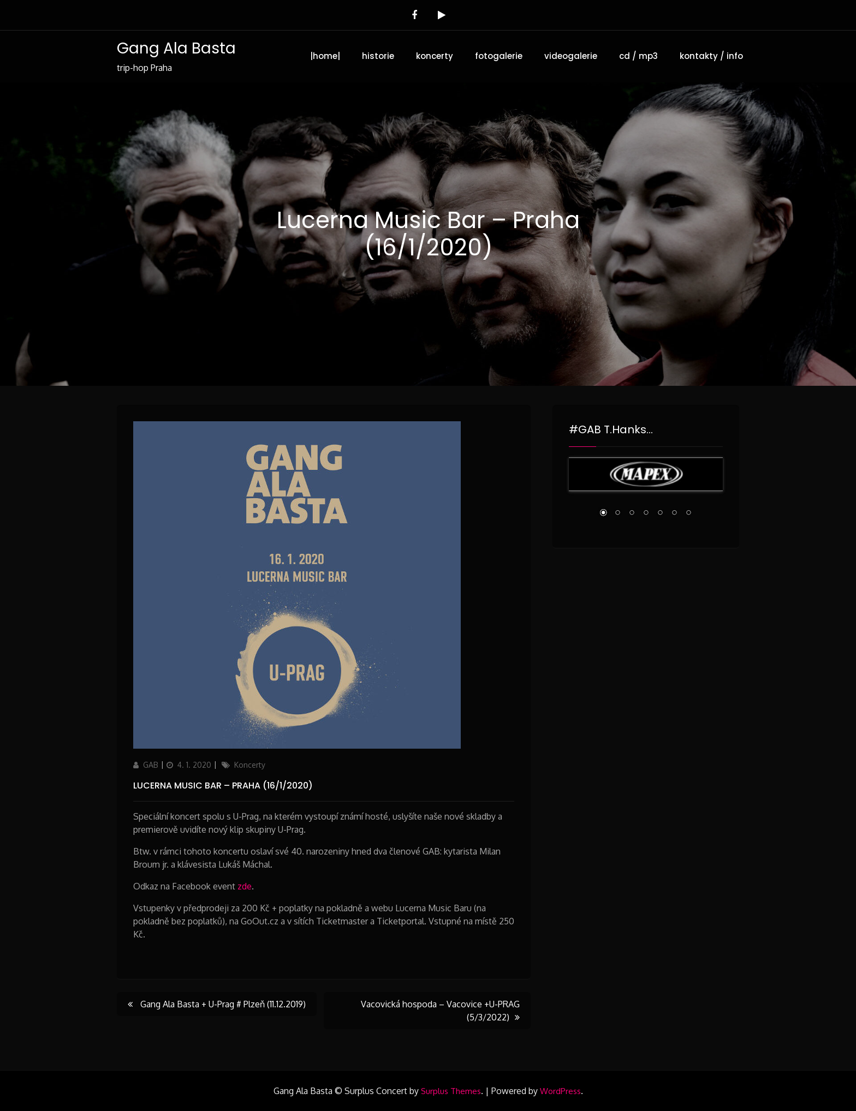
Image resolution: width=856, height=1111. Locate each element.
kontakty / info (711, 56)
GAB (150, 764)
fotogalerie (498, 56)
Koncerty (249, 764)
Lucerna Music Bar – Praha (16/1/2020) (223, 785)
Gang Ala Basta (176, 48)
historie (378, 56)
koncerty (434, 56)
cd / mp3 (638, 56)
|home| (325, 56)
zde (244, 886)
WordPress (560, 1091)
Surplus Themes (451, 1091)
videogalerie (570, 56)
